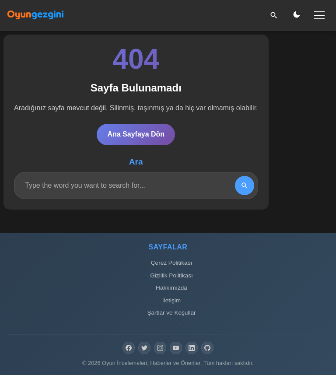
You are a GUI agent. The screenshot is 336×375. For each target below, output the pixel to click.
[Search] (244, 185)
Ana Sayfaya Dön (135, 134)
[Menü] (319, 15)
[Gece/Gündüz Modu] (296, 15)
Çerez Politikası (171, 262)
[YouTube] (176, 348)
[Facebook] (128, 348)
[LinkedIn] (192, 348)
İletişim (171, 300)
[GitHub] (207, 348)
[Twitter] (144, 348)
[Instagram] (160, 348)
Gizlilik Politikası (171, 275)
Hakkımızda (171, 287)
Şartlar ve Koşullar (171, 312)
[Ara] (274, 15)
